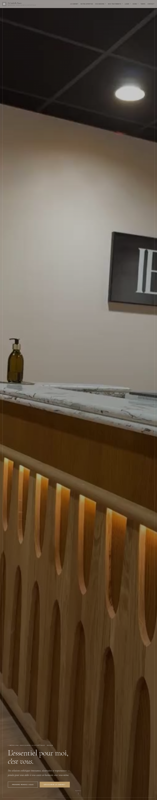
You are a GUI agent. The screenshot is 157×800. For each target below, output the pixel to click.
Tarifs (143, 4)
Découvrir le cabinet (55, 784)
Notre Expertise (87, 4)
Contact (151, 4)
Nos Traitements (114, 4)
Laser (127, 4)
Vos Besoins (99, 4)
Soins (135, 4)
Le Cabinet (74, 4)
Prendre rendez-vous (23, 784)
